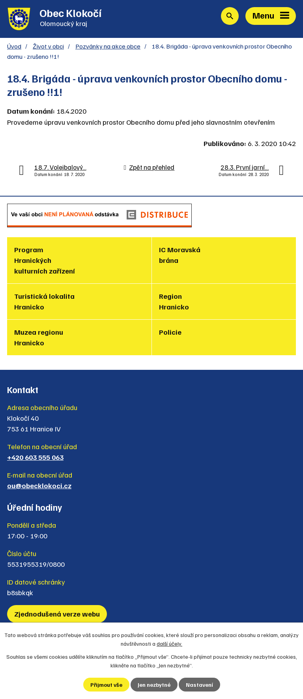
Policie (170, 332)
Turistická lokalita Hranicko (44, 301)
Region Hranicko (174, 301)
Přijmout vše (106, 684)
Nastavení (199, 684)
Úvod (14, 46)
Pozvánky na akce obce (107, 46)
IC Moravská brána (179, 254)
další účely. (169, 643)
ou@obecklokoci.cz (39, 485)
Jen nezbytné (154, 684)
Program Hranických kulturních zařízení (44, 260)
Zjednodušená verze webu (57, 613)
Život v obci (48, 46)
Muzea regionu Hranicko (38, 337)
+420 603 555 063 (35, 457)
